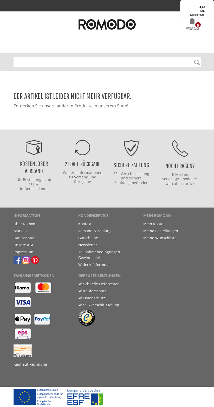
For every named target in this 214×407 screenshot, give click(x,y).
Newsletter (87, 244)
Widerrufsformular (94, 264)
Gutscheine (88, 237)
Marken (20, 230)
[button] (192, 25)
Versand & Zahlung (95, 230)
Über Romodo (25, 223)
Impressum (23, 251)
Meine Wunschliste (160, 237)
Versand (81, 177)
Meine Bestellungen (160, 230)
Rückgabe (82, 181)
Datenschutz (24, 237)
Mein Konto (153, 223)
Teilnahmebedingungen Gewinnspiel (99, 254)
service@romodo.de (179, 178)
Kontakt (85, 223)
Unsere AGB (24, 244)
